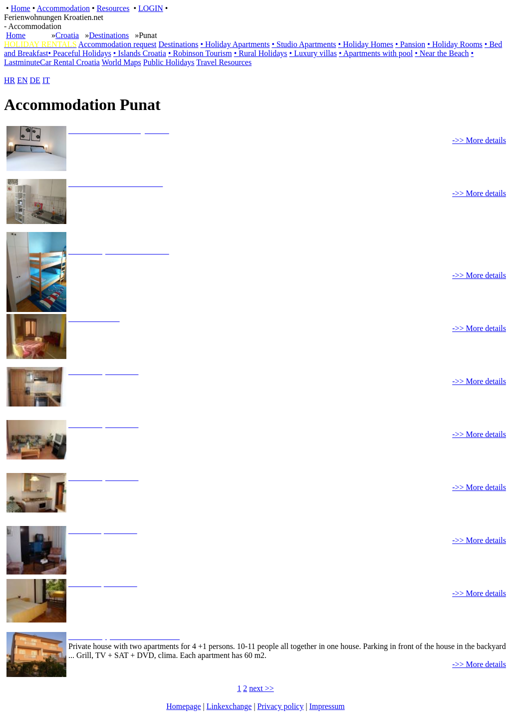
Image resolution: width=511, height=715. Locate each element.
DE (35, 80)
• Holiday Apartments (235, 44)
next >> (261, 688)
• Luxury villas (313, 53)
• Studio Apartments (303, 44)
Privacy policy (280, 706)
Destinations (109, 35)
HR (9, 80)
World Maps (121, 62)
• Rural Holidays (260, 53)
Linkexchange (229, 706)
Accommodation (63, 8)
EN (22, 80)
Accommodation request (117, 44)
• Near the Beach (442, 53)
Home (20, 8)
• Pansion (410, 44)
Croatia (67, 35)
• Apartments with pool (376, 53)
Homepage (183, 706)
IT (46, 80)
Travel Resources (224, 62)
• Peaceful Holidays (79, 53)
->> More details (479, 140)
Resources (113, 8)
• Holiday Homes (365, 44)
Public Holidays (169, 62)
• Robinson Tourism (200, 53)
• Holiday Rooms (455, 44)
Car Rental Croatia (70, 62)
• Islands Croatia (139, 53)
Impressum (327, 706)
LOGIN (150, 8)
